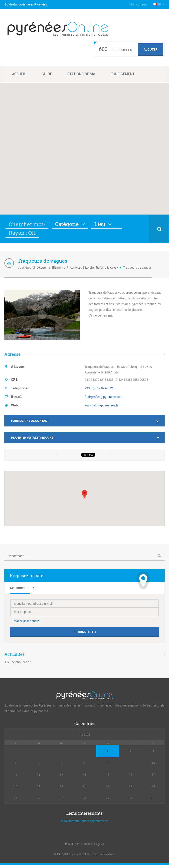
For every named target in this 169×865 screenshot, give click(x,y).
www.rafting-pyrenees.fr (101, 405)
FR (157, 4)
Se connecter (20, 588)
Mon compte (138, 4)
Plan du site (72, 844)
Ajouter (150, 49)
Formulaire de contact (30, 421)
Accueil (19, 73)
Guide (47, 73)
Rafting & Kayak (107, 267)
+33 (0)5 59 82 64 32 (98, 388)
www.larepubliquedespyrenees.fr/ (84, 821)
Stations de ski (81, 73)
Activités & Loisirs (82, 267)
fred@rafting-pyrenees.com (103, 397)
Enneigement (122, 73)
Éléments (58, 267)
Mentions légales (94, 844)
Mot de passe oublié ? (27, 621)
